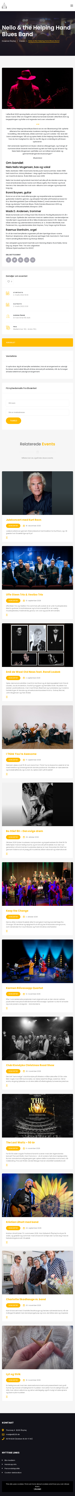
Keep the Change (17, 911)
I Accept (37, 1489)
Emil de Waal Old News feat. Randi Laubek (33, 672)
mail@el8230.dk (13, 1434)
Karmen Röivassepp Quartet (24, 988)
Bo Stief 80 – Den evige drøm (24, 831)
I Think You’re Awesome (21, 754)
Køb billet (10, 342)
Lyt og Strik (13, 1374)
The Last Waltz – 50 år (20, 1142)
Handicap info (11, 1464)
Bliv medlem (10, 1460)
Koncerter (13, 526)
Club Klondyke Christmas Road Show (30, 1065)
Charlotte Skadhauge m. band (26, 1299)
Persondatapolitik (12, 1468)
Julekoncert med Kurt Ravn (23, 520)
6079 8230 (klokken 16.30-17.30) (19, 1439)
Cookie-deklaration (13, 1472)
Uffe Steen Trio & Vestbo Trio (24, 594)
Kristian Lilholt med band (22, 1222)
